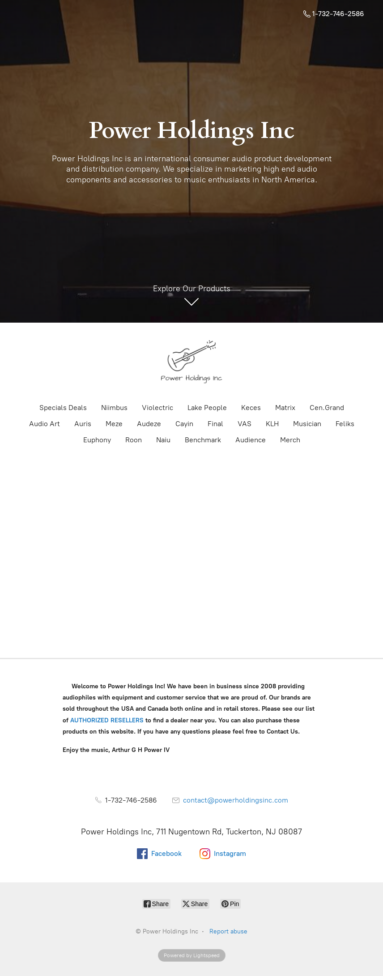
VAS (244, 423)
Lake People (207, 407)
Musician (307, 423)
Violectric (157, 407)
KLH (272, 423)
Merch (290, 440)
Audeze (149, 423)
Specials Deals (63, 407)
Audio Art (44, 423)
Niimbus (114, 407)
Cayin (184, 423)
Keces (251, 407)
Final (215, 423)
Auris (82, 423)
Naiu (163, 440)
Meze (114, 423)
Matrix (285, 407)
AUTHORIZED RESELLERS (107, 720)
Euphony (97, 440)
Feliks (345, 423)
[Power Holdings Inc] (191, 362)
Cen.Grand (327, 407)
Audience (250, 440)
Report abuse (228, 931)
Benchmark (203, 440)
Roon (133, 440)
